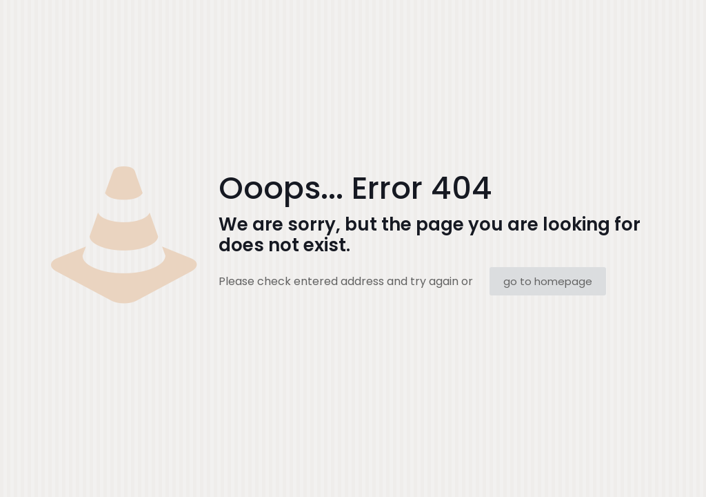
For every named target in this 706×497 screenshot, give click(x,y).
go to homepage (547, 281)
